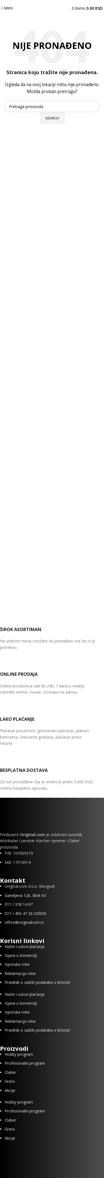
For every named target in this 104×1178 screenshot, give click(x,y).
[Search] (52, 106)
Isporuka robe (17, 964)
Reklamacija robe (20, 973)
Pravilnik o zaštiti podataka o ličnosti (37, 982)
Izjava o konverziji (21, 955)
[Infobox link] (48, 631)
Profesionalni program (25, 1063)
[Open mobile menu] (7, 8)
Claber (10, 1072)
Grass (10, 1081)
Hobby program (19, 1054)
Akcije (10, 1090)
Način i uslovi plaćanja (24, 946)
